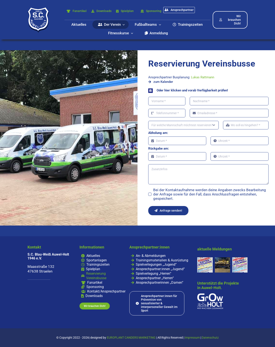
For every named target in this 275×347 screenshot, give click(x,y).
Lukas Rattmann (202, 77)
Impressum (192, 337)
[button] (208, 90)
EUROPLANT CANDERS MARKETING (131, 337)
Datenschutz (210, 337)
